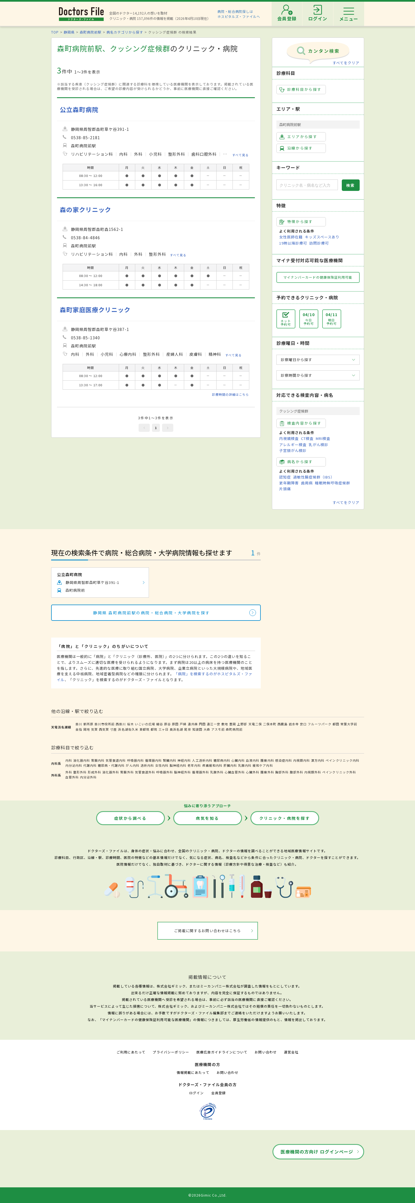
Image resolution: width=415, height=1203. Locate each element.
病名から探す (296, 462)
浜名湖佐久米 (128, 729)
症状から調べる (130, 818)
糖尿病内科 (222, 760)
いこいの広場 (145, 724)
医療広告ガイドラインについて (222, 1052)
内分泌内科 (73, 765)
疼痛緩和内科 (212, 765)
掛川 (78, 724)
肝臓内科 (230, 765)
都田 (336, 724)
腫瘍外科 (267, 772)
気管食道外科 (145, 772)
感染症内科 (283, 760)
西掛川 (121, 724)
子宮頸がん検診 (293, 450)
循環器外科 (200, 772)
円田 (202, 724)
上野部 (242, 724)
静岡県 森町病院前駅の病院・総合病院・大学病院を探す (151, 612)
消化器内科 (81, 760)
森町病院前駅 (90, 32)
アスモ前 (218, 729)
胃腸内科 (98, 760)
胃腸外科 (127, 772)
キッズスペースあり (322, 237)
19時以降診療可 (293, 243)
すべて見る (240, 154)
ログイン (196, 1092)
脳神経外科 (182, 772)
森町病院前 (234, 729)
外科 (68, 772)
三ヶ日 (163, 729)
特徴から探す (296, 221)
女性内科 (162, 765)
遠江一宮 (213, 724)
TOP (55, 32)
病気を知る (207, 818)
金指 (78, 729)
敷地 (224, 724)
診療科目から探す (300, 89)
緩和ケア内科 (263, 765)
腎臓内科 (169, 760)
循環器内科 (153, 760)
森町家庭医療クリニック (95, 309)
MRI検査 (323, 438)
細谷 (159, 724)
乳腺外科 (217, 772)
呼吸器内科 (135, 760)
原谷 (167, 724)
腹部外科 (296, 772)
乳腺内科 (245, 765)
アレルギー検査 (293, 444)
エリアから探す (298, 136)
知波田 (197, 729)
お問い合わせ (265, 1052)
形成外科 (94, 772)
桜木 (130, 724)
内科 (68, 760)
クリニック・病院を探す (284, 818)
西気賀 (104, 729)
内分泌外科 (88, 777)
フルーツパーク (319, 724)
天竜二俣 (255, 724)
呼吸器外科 (164, 772)
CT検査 (307, 438)
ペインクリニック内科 (342, 760)
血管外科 (72, 777)
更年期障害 (289, 483)
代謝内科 (90, 765)
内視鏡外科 (312, 772)
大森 (206, 729)
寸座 (113, 729)
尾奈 (187, 729)
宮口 (303, 724)
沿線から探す (296, 148)
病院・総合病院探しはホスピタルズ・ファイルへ (238, 14)
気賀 (94, 729)
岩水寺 (294, 724)
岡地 (86, 729)
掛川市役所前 (104, 724)
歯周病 (307, 483)
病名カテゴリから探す (124, 32)
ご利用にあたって (131, 1052)
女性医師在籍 (291, 237)
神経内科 (184, 760)
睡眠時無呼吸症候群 (332, 483)
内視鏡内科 (301, 760)
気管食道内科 (116, 760)
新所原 (88, 724)
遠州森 (193, 724)
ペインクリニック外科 (339, 772)
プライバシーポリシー (171, 1052)
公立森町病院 (79, 109)
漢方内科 (317, 760)
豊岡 (232, 724)
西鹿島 (283, 724)
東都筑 (144, 729)
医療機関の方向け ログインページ (317, 1151)
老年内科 (194, 765)
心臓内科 (238, 760)
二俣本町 (269, 724)
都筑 (154, 729)
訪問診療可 (319, 243)
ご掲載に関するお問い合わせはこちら (207, 930)
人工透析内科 (202, 760)
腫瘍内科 (267, 760)
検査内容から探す (300, 423)
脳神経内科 (178, 765)
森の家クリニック (85, 209)
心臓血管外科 (235, 772)
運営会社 (291, 1052)
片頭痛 (285, 488)
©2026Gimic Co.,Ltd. (207, 1195)
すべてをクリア (346, 62)
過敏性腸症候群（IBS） (314, 477)
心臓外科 (252, 772)
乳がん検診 (318, 444)
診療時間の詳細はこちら (230, 394)
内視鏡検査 (289, 438)
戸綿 (183, 724)
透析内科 (147, 765)
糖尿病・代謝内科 (111, 765)
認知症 (285, 477)
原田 (175, 724)
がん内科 (132, 765)
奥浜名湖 (176, 729)
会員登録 (218, 1092)
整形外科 (80, 772)
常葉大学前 (348, 724)
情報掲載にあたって (193, 1072)
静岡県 (69, 32)
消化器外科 (110, 772)
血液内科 (252, 760)
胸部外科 (282, 772)
